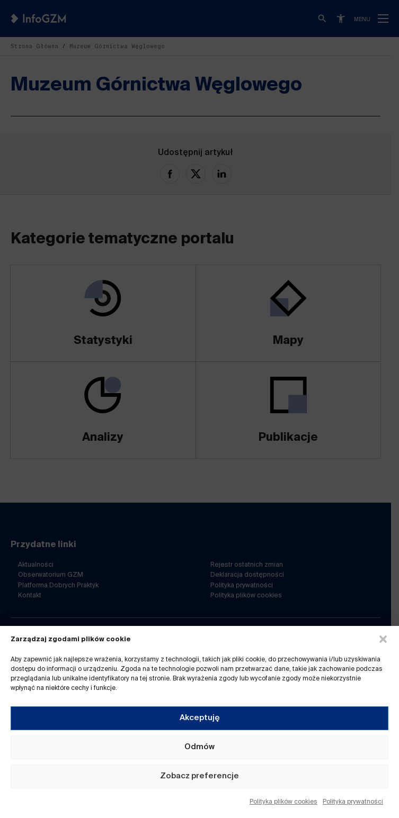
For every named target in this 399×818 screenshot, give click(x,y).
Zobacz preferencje (199, 776)
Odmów (199, 747)
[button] (383, 639)
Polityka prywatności (353, 802)
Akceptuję (200, 718)
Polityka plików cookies (283, 802)
